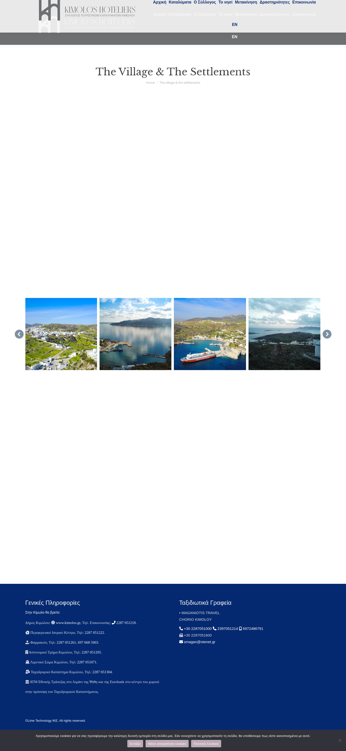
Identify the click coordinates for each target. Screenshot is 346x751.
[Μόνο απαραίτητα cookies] (339, 740)
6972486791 (251, 637)
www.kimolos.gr (65, 632)
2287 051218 (124, 632)
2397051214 (225, 637)
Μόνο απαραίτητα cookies (167, 744)
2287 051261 (66, 651)
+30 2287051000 (196, 637)
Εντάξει (135, 744)
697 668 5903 (88, 651)
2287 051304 (102, 681)
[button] (19, 343)
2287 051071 (87, 671)
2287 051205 (91, 661)
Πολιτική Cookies (206, 744)
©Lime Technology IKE (41, 729)
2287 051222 (94, 641)
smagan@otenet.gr (197, 651)
